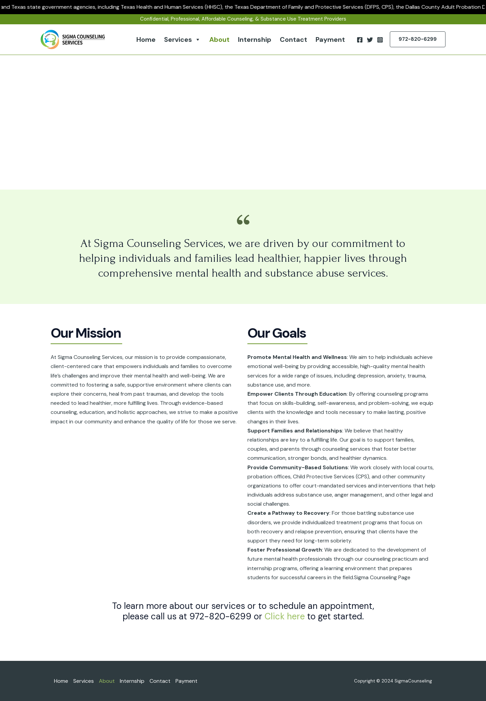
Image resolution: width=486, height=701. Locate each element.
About (219, 39)
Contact (293, 39)
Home (146, 39)
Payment (330, 39)
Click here (285, 616)
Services (182, 39)
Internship (254, 39)
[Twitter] (370, 40)
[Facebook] (360, 40)
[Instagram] (380, 40)
